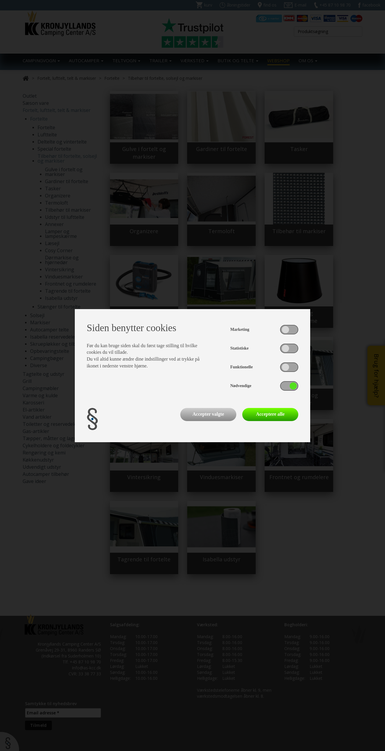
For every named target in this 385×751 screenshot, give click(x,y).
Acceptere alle (270, 414)
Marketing (239, 329)
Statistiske (239, 348)
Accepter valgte (208, 414)
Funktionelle (241, 367)
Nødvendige (241, 386)
